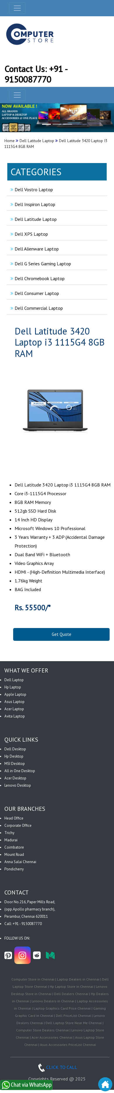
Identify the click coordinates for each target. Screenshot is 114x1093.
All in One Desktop (19, 770)
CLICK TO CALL (57, 1067)
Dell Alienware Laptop (34, 249)
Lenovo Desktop (17, 785)
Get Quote (61, 634)
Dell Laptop (14, 679)
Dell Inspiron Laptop (32, 204)
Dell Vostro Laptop (31, 189)
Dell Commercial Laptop (36, 308)
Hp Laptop (12, 687)
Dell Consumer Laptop (34, 293)
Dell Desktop (15, 749)
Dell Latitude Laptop (33, 219)
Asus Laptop (14, 701)
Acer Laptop (14, 708)
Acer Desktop (15, 778)
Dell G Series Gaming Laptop (40, 263)
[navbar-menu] (17, 95)
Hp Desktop (13, 756)
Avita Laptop (14, 716)
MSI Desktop (14, 763)
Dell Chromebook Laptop (37, 278)
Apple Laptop (15, 694)
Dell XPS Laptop (28, 234)
